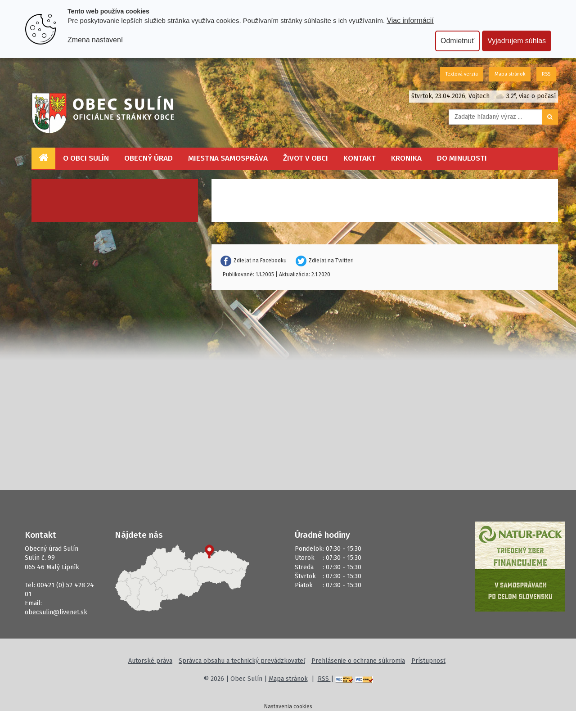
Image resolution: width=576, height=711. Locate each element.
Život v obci (305, 158)
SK (431, 74)
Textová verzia (462, 74)
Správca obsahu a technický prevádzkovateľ (242, 661)
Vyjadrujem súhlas (516, 41)
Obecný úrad (148, 158)
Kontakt (359, 158)
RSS (546, 74)
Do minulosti (462, 158)
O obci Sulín (86, 158)
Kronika (406, 158)
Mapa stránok (510, 74)
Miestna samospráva (228, 158)
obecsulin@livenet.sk (56, 612)
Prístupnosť (428, 661)
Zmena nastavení (95, 40)
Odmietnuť (457, 41)
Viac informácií (410, 20)
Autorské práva (150, 661)
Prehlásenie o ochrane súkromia (358, 661)
